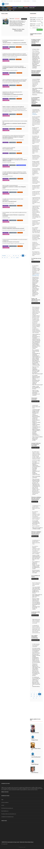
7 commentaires (6, 131)
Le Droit (2, 805)
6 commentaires (6, 75)
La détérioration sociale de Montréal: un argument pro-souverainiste (14, 216)
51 (18, 256)
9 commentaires (6, 61)
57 (7, 258)
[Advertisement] (37, 710)
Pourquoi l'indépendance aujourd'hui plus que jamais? (13, 229)
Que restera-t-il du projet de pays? (9, 202)
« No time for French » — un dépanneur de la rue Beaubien (14, 43)
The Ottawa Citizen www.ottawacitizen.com (8, 813)
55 (2, 258)
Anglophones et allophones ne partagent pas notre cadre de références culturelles (15, 161)
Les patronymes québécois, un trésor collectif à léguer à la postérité (14, 69)
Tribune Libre (31, 7)
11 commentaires (6, 49)
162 (34, 696)
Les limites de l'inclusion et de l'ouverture (11, 242)
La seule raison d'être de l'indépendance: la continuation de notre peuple (14, 174)
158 (34, 694)
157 (31, 694)
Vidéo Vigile (4, 820)
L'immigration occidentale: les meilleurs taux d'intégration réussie (14, 188)
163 (37, 696)
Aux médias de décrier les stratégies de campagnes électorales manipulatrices (13, 138)
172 (33, 698)
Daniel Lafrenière (35, 732)
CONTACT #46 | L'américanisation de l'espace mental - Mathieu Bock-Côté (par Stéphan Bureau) (17, 842)
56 (4, 258)
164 (39, 696)
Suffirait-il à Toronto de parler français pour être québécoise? (15, 55)
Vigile (3, 7)
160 (39, 694)
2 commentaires (6, 101)
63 (11, 258)
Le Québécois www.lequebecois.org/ (7, 816)
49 (13, 256)
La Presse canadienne (4, 802)
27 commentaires (6, 167)
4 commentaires (6, 87)
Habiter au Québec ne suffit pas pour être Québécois (13, 107)
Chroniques (20, 7)
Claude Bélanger (34, 764)
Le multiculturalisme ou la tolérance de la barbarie (13, 95)
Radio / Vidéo (4, 10)
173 (36, 698)
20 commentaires (6, 116)
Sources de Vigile (5, 795)
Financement (33, 13)
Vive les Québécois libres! (8, 149)
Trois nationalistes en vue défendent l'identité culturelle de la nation (14, 125)
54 (25, 256)
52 (20, 256)
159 (37, 694)
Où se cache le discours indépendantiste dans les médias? (14, 81)
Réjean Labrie (6, 47)
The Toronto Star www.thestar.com (7, 808)
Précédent (4, 256)
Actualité (9, 7)
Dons (10, 10)
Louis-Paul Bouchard (35, 757)
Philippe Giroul (34, 740)
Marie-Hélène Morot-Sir (36, 749)
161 (31, 696)
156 (39, 692)
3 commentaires (6, 248)
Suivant (17, 258)
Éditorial (15, 7)
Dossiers (26, 7)
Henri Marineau (34, 772)
